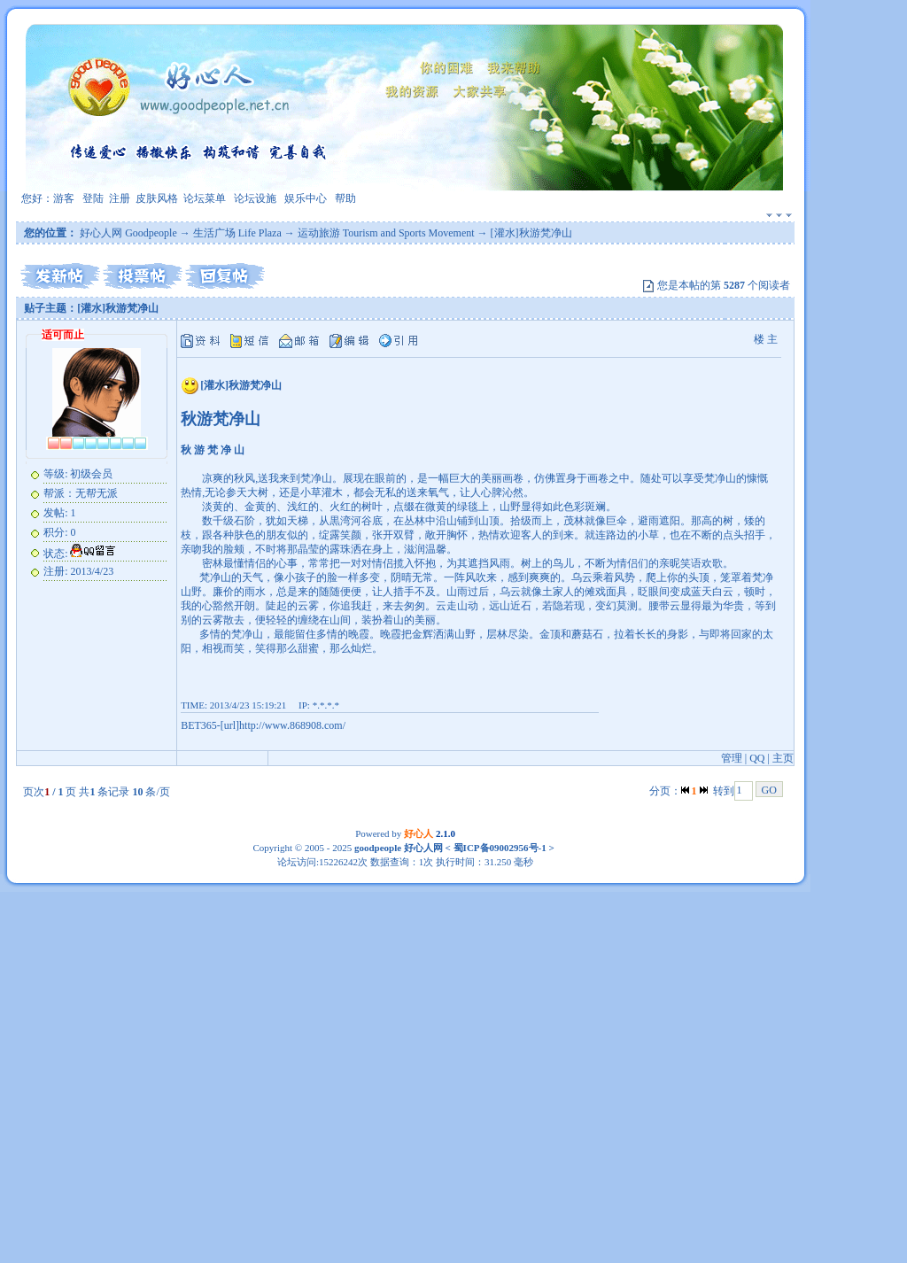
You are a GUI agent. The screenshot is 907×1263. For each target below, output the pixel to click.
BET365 (199, 725)
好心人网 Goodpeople (128, 233)
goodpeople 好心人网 (398, 847)
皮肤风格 (157, 198)
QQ (756, 758)
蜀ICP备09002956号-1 (499, 847)
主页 (783, 758)
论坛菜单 (204, 198)
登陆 (93, 198)
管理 (731, 758)
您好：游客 (47, 198)
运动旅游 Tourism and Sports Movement (386, 233)
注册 (119, 198)
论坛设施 (255, 198)
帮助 (345, 198)
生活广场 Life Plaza (237, 233)
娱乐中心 (305, 198)
